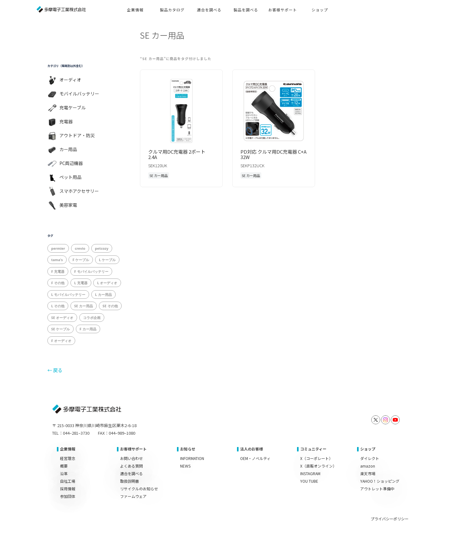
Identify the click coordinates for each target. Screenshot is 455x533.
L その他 (57, 305)
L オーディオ (107, 282)
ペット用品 (70, 177)
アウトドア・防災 (77, 135)
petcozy (101, 248)
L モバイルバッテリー (68, 294)
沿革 (64, 473)
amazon (367, 466)
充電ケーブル (72, 107)
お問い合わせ (131, 458)
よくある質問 (131, 466)
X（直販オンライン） (318, 466)
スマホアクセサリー (79, 191)
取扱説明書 (129, 481)
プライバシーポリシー (390, 518)
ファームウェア (133, 496)
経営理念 (67, 458)
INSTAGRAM (310, 473)
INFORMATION (192, 458)
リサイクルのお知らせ (139, 488)
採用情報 (67, 488)
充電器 (66, 121)
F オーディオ (61, 340)
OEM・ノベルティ (255, 458)
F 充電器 (57, 271)
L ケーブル (107, 259)
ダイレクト (369, 458)
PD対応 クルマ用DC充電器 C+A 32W (273, 154)
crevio (80, 248)
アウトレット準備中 (377, 488)
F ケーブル (80, 259)
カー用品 (68, 149)
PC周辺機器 (71, 163)
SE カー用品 (83, 305)
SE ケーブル (60, 329)
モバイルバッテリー (79, 93)
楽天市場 (367, 473)
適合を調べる (131, 473)
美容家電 (68, 205)
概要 (64, 466)
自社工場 (67, 481)
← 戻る (55, 370)
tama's (57, 259)
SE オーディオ (62, 317)
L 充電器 (81, 282)
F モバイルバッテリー (91, 271)
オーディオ (70, 80)
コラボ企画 (91, 317)
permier (58, 248)
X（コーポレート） (316, 458)
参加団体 (67, 496)
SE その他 (110, 305)
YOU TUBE (309, 481)
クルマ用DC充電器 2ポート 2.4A (176, 154)
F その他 (57, 282)
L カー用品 (103, 294)
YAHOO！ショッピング (379, 481)
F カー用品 (88, 329)
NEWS (185, 466)
